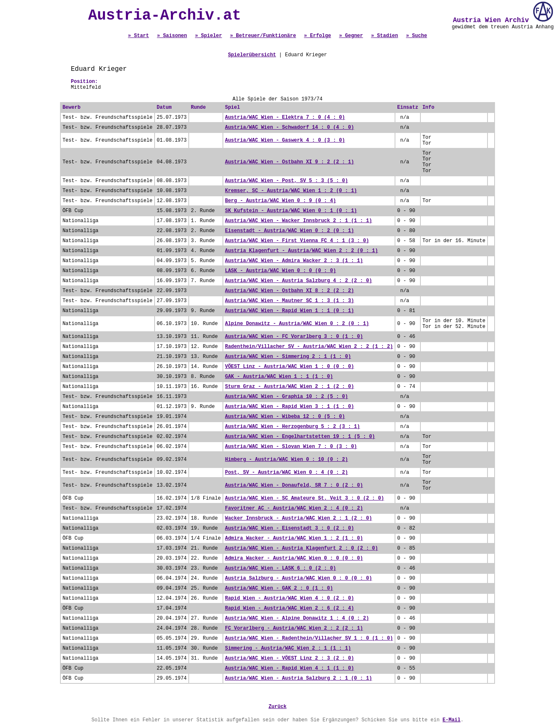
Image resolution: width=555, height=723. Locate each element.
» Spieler (208, 36)
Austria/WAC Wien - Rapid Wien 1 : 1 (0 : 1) (289, 311)
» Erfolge (317, 36)
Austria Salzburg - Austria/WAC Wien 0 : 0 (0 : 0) (298, 578)
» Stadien (384, 36)
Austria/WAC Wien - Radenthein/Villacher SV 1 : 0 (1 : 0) (309, 638)
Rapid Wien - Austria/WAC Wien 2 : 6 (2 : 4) (289, 608)
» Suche (416, 36)
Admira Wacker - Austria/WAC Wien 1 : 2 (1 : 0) (294, 538)
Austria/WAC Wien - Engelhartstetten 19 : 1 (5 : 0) (300, 437)
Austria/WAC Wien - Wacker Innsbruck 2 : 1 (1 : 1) (298, 221)
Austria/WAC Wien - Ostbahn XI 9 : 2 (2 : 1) (289, 162)
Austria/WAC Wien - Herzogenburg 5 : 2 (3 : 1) (292, 427)
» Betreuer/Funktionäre (263, 36)
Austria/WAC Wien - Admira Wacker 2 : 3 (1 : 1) (294, 261)
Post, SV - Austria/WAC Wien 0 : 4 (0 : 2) (286, 472)
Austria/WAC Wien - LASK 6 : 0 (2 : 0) (280, 568)
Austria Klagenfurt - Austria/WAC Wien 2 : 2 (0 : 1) (301, 251)
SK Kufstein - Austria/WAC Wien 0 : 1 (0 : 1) (291, 211)
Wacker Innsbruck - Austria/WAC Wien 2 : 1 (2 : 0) (298, 518)
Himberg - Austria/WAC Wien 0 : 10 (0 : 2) (286, 460)
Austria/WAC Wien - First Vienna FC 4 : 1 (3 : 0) (297, 241)
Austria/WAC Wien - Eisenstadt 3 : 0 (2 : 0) (289, 528)
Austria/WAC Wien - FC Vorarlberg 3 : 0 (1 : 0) (294, 337)
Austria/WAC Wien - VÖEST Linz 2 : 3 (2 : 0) (289, 658)
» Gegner (351, 36)
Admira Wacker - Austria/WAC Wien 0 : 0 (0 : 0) (294, 558)
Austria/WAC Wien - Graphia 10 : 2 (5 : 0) (286, 397)
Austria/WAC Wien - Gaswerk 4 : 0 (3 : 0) (285, 140)
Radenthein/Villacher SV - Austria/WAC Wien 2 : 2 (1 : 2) (309, 347)
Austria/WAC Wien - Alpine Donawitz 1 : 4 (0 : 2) (297, 618)
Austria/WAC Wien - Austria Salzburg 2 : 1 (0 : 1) (298, 678)
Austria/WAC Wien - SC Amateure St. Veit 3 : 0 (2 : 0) (304, 498)
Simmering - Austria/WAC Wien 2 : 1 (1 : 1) (288, 648)
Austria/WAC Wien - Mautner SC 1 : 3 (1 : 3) (289, 301)
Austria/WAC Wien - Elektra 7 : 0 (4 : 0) (285, 117)
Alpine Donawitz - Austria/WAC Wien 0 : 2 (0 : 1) (297, 324)
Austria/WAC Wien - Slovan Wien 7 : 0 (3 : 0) (291, 447)
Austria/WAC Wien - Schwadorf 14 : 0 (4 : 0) (289, 127)
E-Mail (451, 720)
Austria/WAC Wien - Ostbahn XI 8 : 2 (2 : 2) (289, 291)
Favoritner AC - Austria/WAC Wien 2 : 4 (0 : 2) (294, 508)
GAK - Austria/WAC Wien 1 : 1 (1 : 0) (279, 377)
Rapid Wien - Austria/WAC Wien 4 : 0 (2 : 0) (289, 598)
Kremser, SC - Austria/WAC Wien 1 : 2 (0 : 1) (291, 191)
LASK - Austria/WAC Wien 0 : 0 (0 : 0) (280, 271)
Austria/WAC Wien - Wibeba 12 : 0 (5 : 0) (285, 417)
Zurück (277, 707)
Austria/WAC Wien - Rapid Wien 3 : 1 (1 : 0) (289, 407)
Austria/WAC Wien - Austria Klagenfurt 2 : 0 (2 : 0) (301, 548)
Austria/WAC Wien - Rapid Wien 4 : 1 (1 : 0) (289, 668)
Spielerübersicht (252, 55)
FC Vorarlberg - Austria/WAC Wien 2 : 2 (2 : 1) (294, 628)
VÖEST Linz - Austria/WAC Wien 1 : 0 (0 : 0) (289, 367)
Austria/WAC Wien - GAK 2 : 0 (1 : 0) (279, 588)
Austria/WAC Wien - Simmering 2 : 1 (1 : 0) (288, 357)
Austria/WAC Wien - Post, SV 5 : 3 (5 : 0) (286, 181)
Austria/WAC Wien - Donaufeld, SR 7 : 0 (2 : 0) (294, 485)
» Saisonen (172, 36)
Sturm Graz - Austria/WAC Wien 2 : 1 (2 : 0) (289, 387)
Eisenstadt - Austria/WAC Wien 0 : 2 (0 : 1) (289, 231)
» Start (138, 36)
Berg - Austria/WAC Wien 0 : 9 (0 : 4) (280, 201)
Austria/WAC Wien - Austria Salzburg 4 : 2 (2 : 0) (298, 281)
